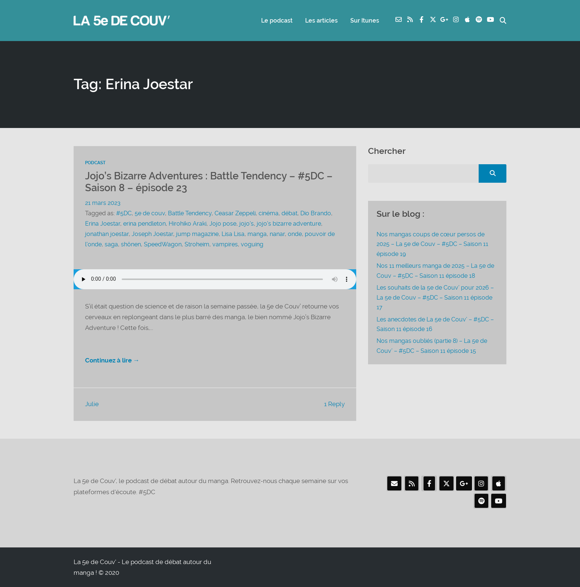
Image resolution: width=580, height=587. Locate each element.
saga (111, 244)
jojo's (246, 223)
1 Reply (334, 404)
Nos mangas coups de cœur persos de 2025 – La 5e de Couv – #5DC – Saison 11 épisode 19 (432, 244)
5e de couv (150, 213)
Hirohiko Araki (187, 223)
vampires (225, 244)
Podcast (95, 162)
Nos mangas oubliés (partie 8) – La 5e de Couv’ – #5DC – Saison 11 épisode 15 (432, 345)
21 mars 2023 (103, 202)
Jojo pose (222, 223)
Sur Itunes (364, 20)
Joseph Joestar (152, 233)
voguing (252, 244)
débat (289, 213)
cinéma (269, 213)
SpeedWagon (163, 244)
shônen (131, 244)
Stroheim (197, 244)
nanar (277, 233)
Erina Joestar (102, 223)
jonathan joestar (107, 233)
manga (257, 233)
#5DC (124, 213)
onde (295, 233)
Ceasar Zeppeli (235, 213)
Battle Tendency (190, 213)
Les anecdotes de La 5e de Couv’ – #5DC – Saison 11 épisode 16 (435, 324)
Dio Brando (315, 213)
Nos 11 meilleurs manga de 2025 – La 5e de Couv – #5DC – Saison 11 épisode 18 (435, 270)
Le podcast (277, 20)
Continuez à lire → (112, 360)
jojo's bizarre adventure (289, 223)
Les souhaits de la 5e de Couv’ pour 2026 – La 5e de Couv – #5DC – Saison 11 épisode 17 (435, 297)
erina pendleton (144, 223)
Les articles (321, 20)
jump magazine (197, 233)
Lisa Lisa (233, 233)
